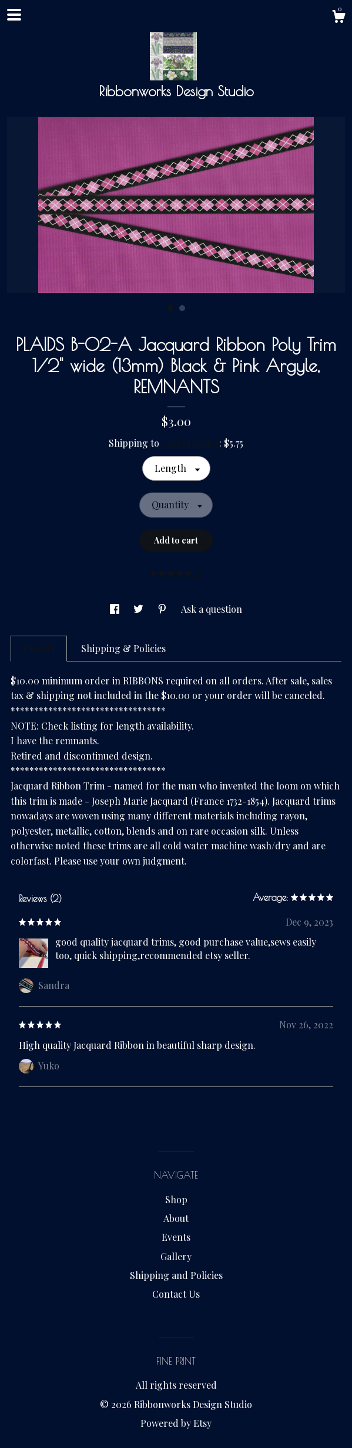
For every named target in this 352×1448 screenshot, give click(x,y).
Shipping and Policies (176, 1275)
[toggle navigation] (14, 15)
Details (39, 648)
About (176, 1218)
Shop (176, 1199)
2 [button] (182, 308)
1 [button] (170, 308)
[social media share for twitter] (139, 609)
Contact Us (176, 1294)
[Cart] (338, 18)
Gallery (176, 1256)
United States (190, 443)
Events (176, 1237)
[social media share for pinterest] (163, 609)
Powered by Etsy (176, 1423)
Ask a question (211, 609)
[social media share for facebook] (116, 609)
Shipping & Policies (123, 648)
